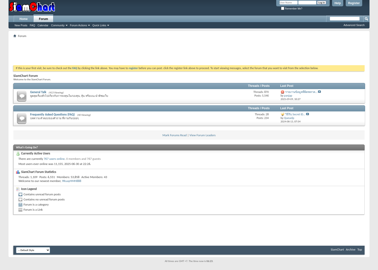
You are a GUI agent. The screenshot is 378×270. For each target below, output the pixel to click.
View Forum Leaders (202, 135)
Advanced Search (354, 25)
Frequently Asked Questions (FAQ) (52, 114)
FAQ (32, 25)
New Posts (21, 25)
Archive (350, 249)
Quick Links (99, 25)
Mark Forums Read (175, 135)
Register (354, 3)
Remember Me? (291, 8)
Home (23, 19)
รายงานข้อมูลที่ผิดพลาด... (301, 92)
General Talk (38, 92)
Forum (43, 19)
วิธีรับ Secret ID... (295, 114)
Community (58, 25)
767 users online (54, 159)
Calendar (43, 25)
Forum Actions (78, 25)
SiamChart (337, 249)
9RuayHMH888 (71, 181)
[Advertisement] (189, 50)
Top (359, 249)
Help (338, 3)
